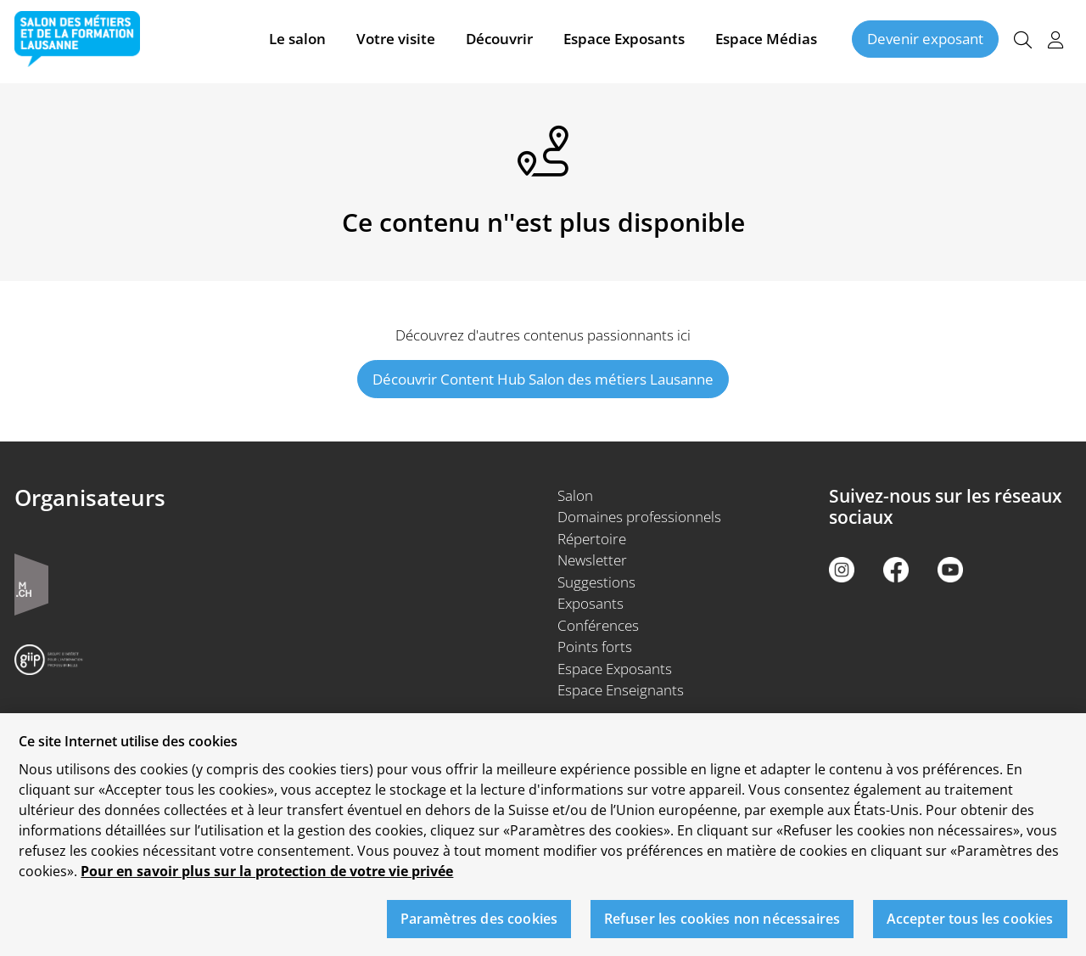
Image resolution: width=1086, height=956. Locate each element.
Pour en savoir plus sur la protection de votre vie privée (267, 879)
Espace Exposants (624, 41)
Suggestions (596, 582)
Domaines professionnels (639, 516)
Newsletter (592, 560)
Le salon (297, 41)
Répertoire (591, 538)
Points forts (594, 646)
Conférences (598, 625)
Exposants (590, 603)
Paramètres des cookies (479, 927)
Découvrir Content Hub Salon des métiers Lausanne (543, 379)
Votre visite (395, 41)
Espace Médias (766, 41)
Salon (575, 495)
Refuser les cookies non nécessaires (722, 927)
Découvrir (499, 41)
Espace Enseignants (620, 690)
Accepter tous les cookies (970, 927)
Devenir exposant (925, 41)
